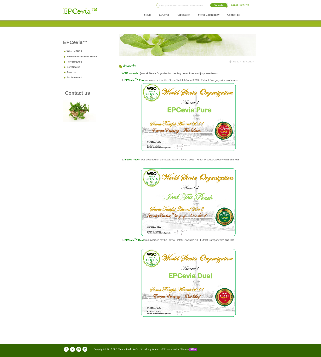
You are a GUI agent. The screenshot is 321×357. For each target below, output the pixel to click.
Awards (71, 72)
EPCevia (164, 14)
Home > (237, 61)
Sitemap (185, 349)
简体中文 (244, 4)
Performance (74, 61)
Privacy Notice (171, 349)
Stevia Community (209, 14)
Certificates (73, 67)
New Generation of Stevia (82, 56)
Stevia (147, 14)
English (234, 4)
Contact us (233, 14)
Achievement (74, 77)
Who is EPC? (74, 51)
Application (183, 14)
